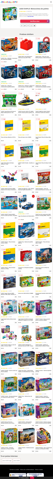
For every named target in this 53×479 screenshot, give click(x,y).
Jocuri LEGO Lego (7, 460)
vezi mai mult (30, 16)
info (16, 61)
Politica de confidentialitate (27, 469)
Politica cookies (39, 469)
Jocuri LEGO (17, 460)
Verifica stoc (39, 21)
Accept (32, 478)
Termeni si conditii (14, 469)
